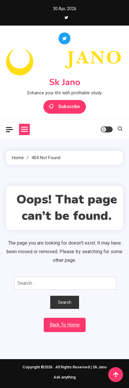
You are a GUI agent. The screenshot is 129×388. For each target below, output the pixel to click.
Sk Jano (64, 82)
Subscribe (64, 106)
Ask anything (65, 377)
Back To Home (65, 325)
